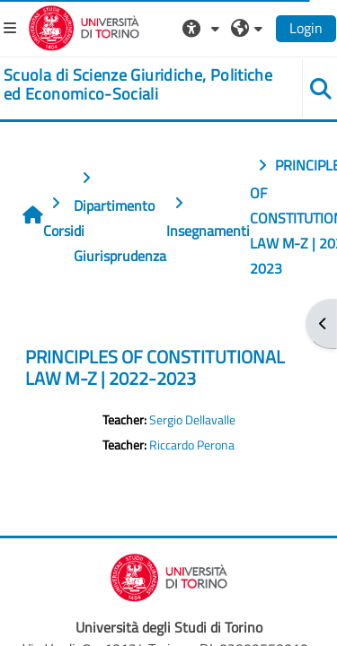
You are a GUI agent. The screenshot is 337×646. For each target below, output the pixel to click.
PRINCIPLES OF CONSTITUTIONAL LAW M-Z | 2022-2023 (155, 367)
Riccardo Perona (192, 445)
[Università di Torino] (84, 26)
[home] (141, 84)
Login (306, 28)
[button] (203, 27)
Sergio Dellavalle (192, 420)
